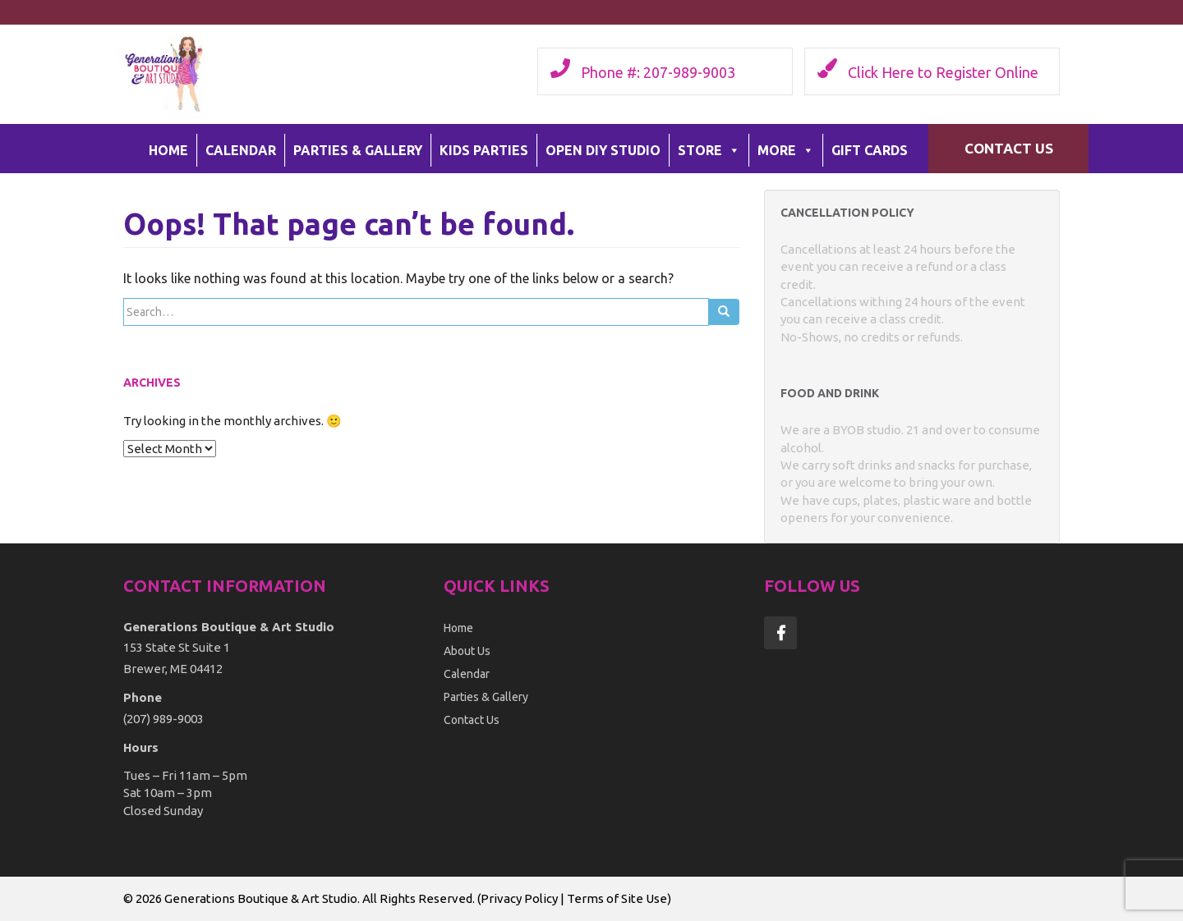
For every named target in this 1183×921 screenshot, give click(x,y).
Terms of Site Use (617, 898)
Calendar (240, 150)
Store (709, 150)
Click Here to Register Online (943, 72)
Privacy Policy (519, 898)
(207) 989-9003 (163, 719)
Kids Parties (484, 150)
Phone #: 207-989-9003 (658, 72)
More (785, 150)
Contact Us (1008, 148)
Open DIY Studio (603, 150)
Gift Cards (869, 150)
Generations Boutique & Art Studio (260, 898)
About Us (467, 651)
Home (168, 150)
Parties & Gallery (357, 150)
